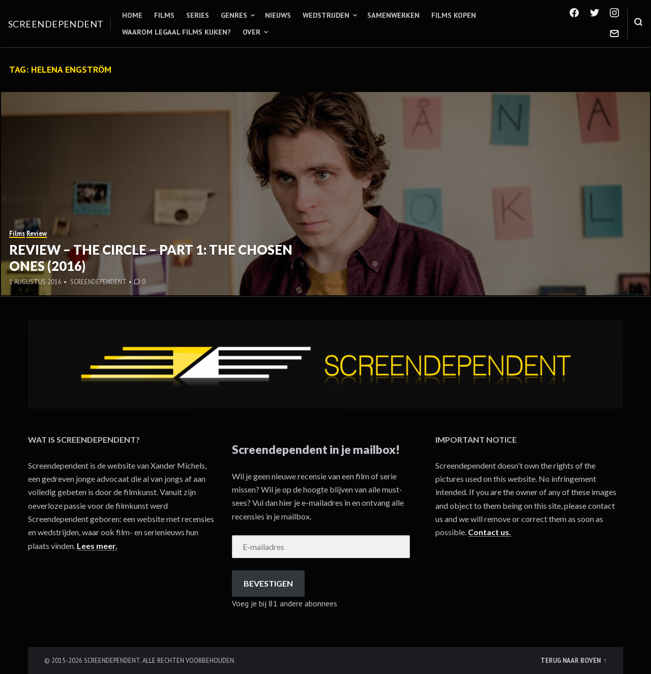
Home (132, 15)
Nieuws (278, 15)
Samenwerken (393, 15)
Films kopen (453, 15)
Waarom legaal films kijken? (176, 32)
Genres (234, 15)
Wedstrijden (326, 15)
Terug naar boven (571, 660)
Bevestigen (268, 583)
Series (197, 15)
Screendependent (56, 23)
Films (164, 15)
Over (251, 32)
